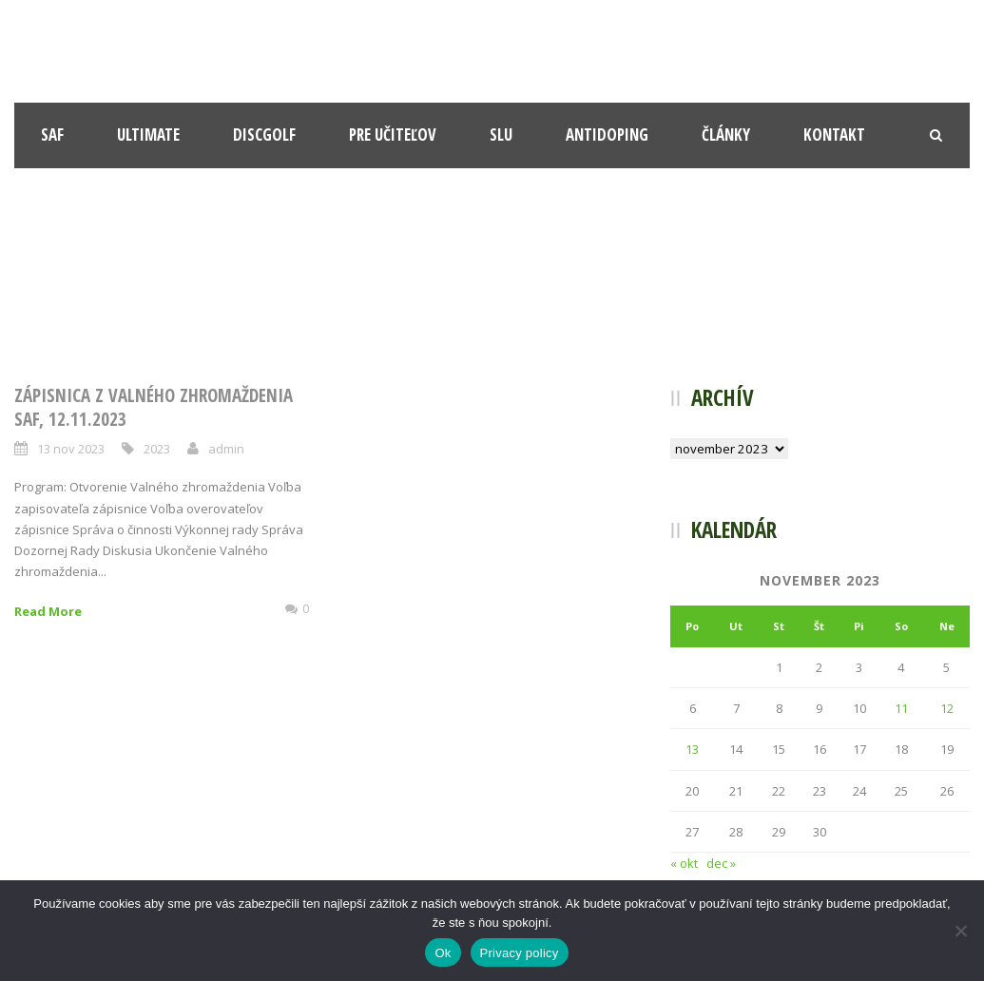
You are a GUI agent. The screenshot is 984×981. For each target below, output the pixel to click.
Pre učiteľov (392, 134)
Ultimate (148, 134)
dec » (721, 863)
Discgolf (264, 134)
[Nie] (960, 930)
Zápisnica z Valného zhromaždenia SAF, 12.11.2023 (153, 407)
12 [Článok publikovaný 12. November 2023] (947, 708)
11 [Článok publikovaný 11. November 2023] (901, 708)
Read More (48, 611)
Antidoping (607, 134)
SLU (501, 134)
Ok (442, 953)
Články (726, 134)
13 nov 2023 (71, 448)
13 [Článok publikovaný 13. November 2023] (692, 749)
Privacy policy (519, 953)
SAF (52, 134)
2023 (157, 448)
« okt (684, 863)
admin (226, 448)
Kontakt (834, 134)
